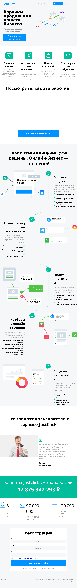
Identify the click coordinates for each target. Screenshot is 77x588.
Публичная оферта (60, 579)
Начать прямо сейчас (38, 133)
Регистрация (58, 4)
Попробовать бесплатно (14, 37)
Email (12, 545)
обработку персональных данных (27, 558)
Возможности (32, 4)
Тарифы (40, 4)
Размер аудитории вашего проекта (20, 551)
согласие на (24, 558)
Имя (12, 538)
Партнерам (47, 4)
